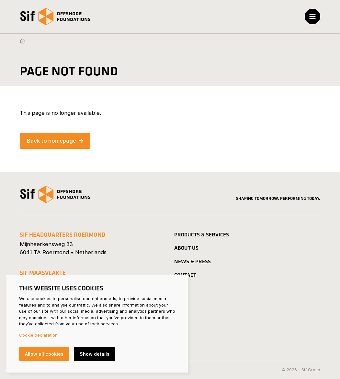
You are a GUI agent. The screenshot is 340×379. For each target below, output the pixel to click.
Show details (94, 354)
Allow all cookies (44, 354)
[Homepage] (22, 41)
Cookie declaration (38, 335)
